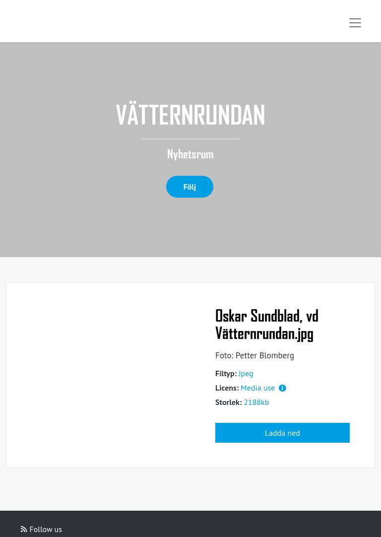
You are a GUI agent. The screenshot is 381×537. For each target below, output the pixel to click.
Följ (190, 187)
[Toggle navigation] (355, 22)
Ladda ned (282, 433)
